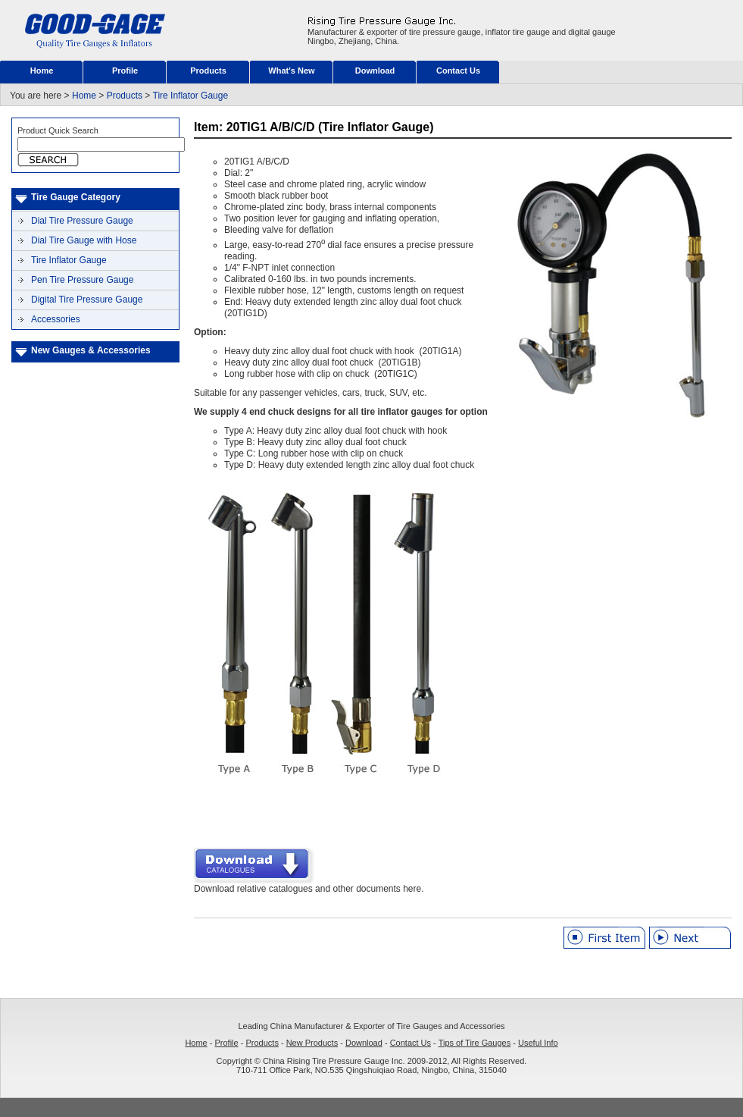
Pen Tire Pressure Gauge (82, 280)
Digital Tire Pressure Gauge (86, 299)
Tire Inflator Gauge (191, 95)
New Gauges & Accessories (91, 350)
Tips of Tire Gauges (475, 1042)
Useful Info (538, 1042)
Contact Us (458, 70)
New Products (312, 1042)
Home (42, 70)
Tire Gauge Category (75, 197)
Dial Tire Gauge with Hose (83, 240)
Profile (125, 70)
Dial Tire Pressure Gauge (82, 220)
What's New (291, 70)
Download (375, 70)
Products (208, 70)
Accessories (55, 319)
